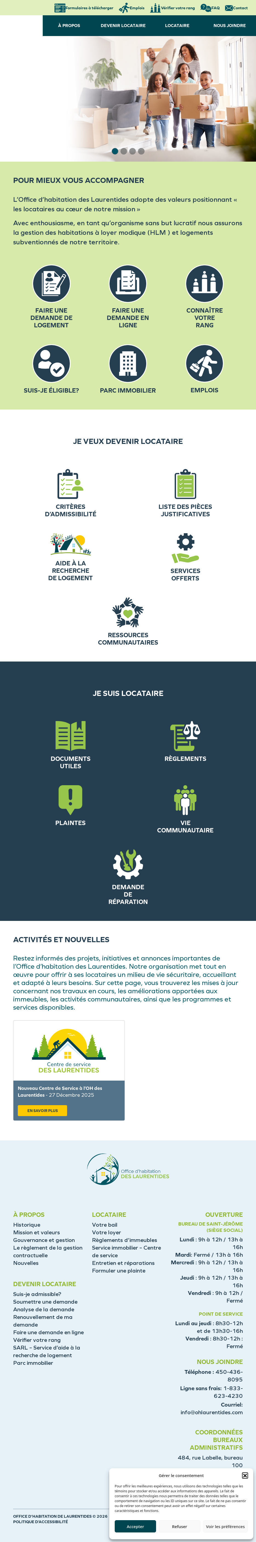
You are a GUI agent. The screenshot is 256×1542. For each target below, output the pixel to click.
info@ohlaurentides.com (212, 1412)
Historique (26, 1224)
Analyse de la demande (43, 1309)
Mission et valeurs (36, 1232)
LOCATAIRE (177, 25)
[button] (245, 1475)
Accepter (135, 1526)
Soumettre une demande (45, 1301)
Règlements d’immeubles (124, 1240)
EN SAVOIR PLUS (42, 1110)
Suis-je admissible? (37, 1294)
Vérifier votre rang (37, 1340)
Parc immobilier (33, 1362)
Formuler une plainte (118, 1270)
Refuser (179, 1526)
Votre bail (104, 1224)
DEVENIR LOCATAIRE (123, 25)
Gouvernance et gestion (44, 1240)
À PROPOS (69, 25)
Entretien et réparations (123, 1263)
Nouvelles (26, 1263)
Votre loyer (106, 1232)
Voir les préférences (225, 1526)
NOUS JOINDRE (230, 25)
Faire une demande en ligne (48, 1332)
